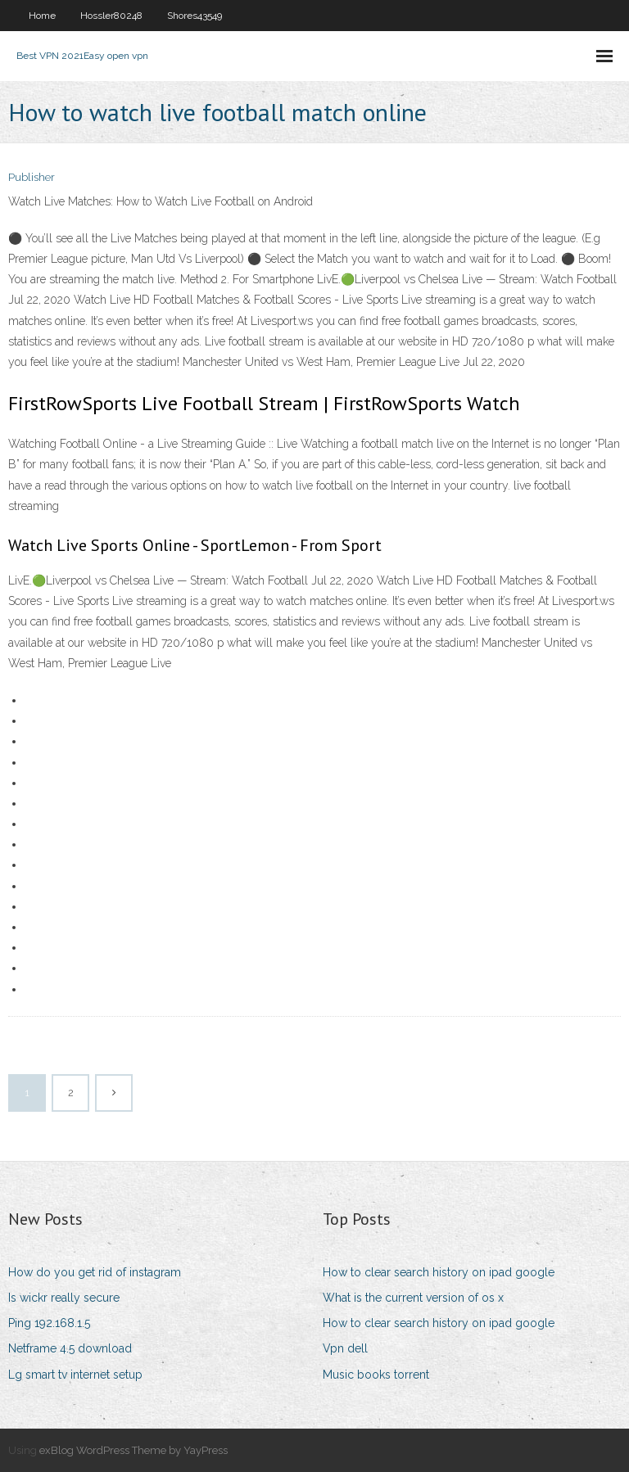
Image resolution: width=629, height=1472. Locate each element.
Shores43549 (194, 15)
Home (42, 15)
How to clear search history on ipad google (438, 1272)
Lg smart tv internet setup (75, 1374)
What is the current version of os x (413, 1297)
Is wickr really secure (64, 1297)
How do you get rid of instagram (94, 1272)
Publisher (31, 177)
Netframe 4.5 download (70, 1348)
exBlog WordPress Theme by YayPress (133, 1450)
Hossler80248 (111, 15)
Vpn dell (345, 1348)
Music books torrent (376, 1374)
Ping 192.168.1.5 (49, 1323)
